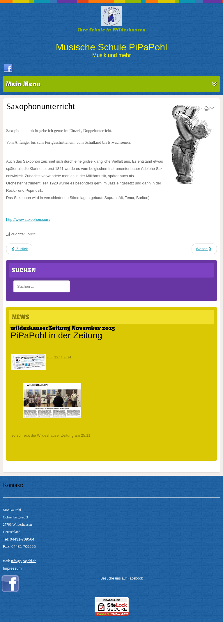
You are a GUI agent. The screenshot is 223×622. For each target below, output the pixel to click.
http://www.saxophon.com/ (28, 219)
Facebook (135, 578)
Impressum (12, 568)
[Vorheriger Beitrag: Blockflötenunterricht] (19, 249)
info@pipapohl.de (23, 561)
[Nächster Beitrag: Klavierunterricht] (204, 249)
